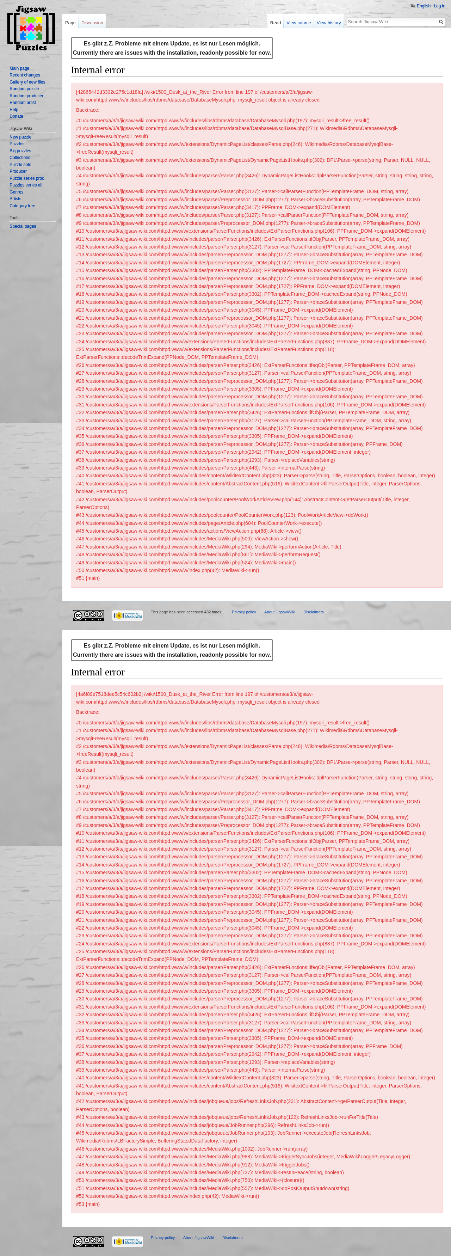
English (424, 6)
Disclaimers (313, 612)
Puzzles (17, 143)
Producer (18, 171)
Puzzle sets (20, 164)
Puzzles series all (26, 185)
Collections (20, 157)
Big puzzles (20, 150)
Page (70, 22)
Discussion (92, 22)
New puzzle (20, 137)
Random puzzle (24, 88)
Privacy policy (244, 612)
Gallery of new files (27, 82)
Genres (16, 192)
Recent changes (25, 75)
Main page (19, 68)
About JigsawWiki (279, 612)
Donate (16, 116)
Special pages (23, 226)
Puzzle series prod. (27, 178)
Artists (15, 198)
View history (329, 22)
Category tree (22, 205)
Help (14, 109)
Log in (439, 6)
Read (275, 22)
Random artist (23, 102)
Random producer (26, 95)
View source (298, 22)
